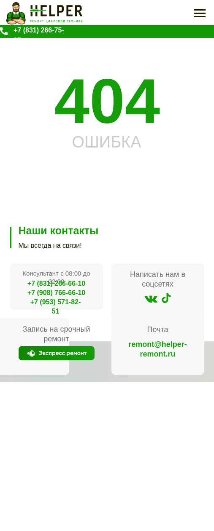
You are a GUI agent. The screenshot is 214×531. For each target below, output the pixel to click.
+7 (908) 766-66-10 (56, 292)
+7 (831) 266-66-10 (56, 283)
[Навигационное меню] (200, 13)
